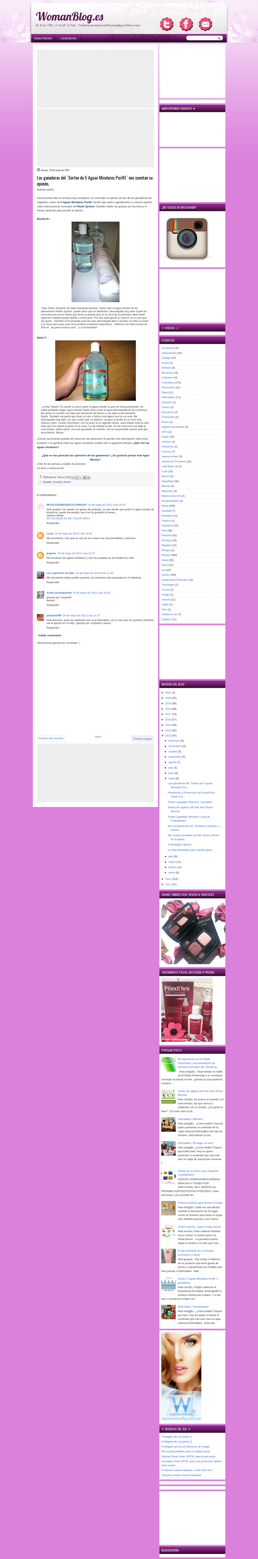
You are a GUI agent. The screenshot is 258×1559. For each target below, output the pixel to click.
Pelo (164, 530)
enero (172, 872)
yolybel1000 (54, 615)
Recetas (166, 540)
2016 (168, 719)
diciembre (175, 740)
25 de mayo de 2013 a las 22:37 (76, 553)
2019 (168, 703)
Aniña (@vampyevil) (59, 592)
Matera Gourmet (171, 495)
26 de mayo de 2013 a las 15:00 (91, 592)
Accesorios (168, 347)
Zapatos (166, 619)
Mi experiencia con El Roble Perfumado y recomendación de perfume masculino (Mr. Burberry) (197, 1063)
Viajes (165, 604)
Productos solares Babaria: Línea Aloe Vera (187, 1470)
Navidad (166, 510)
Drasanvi (167, 402)
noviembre (175, 746)
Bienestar (167, 372)
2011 (168, 884)
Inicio (98, 736)
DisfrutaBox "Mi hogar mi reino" (196, 1143)
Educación (168, 412)
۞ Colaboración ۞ (68, 38)
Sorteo (165, 574)
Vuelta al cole (169, 614)
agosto (173, 762)
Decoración (168, 387)
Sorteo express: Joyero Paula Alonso (199, 1226)
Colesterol (168, 377)
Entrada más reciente (50, 738)
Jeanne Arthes (170, 456)
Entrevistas (168, 416)
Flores (165, 422)
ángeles (51, 553)
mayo (172, 778)
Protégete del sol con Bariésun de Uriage (185, 1446)
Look (164, 471)
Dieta (165, 392)
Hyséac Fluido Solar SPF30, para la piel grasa (188, 1456)
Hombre (166, 441)
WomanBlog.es (69, 16)
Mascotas (167, 491)
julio (171, 767)
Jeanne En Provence (174, 461)
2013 (168, 735)
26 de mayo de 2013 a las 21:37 (81, 615)
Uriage (165, 594)
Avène (165, 362)
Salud (165, 560)
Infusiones (168, 446)
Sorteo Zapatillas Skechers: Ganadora (190, 802)
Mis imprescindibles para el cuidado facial (186, 1451)
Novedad (167, 515)
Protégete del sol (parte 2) (177, 1441)
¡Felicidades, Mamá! (179, 844)
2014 (168, 730)
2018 (168, 708)
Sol (163, 569)
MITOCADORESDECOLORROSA (67, 504)
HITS (165, 431)
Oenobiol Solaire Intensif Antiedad (181, 1475)
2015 (168, 724)
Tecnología (168, 584)
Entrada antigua (142, 738)
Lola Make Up (170, 466)
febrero (173, 867)
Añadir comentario (49, 635)
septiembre (175, 756)
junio (172, 773)
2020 (168, 697)
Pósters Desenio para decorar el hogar (200, 1202)
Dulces (166, 407)
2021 (168, 692)
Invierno (166, 451)
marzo (173, 861)
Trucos (166, 589)
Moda (165, 505)
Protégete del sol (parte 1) (177, 1436)
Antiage (166, 357)
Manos (166, 476)
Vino (164, 609)
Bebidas (166, 367)
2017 (168, 714)
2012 (168, 878)
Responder (53, 523)
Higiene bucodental (173, 426)
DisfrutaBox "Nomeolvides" (193, 1306)
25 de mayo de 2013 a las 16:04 (73, 533)
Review (67, 482)
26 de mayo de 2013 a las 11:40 (94, 572)
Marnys (166, 486)
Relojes (166, 550)
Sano (165, 564)
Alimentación (169, 352)
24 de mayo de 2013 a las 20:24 (107, 504)
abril (171, 856)
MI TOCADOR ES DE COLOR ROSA (68, 518)
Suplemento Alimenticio (175, 579)
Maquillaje (168, 481)
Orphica (166, 520)
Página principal (43, 38)
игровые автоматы (63, 2)
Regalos (166, 545)
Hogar (165, 436)
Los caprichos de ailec (61, 572)
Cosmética (58, 482)
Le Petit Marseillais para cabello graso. (190, 849)
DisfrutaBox (168, 397)
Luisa (50, 533)
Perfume (167, 535)
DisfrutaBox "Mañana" (190, 1119)
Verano (166, 599)
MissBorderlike (170, 500)
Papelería (167, 525)
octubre (173, 751)
